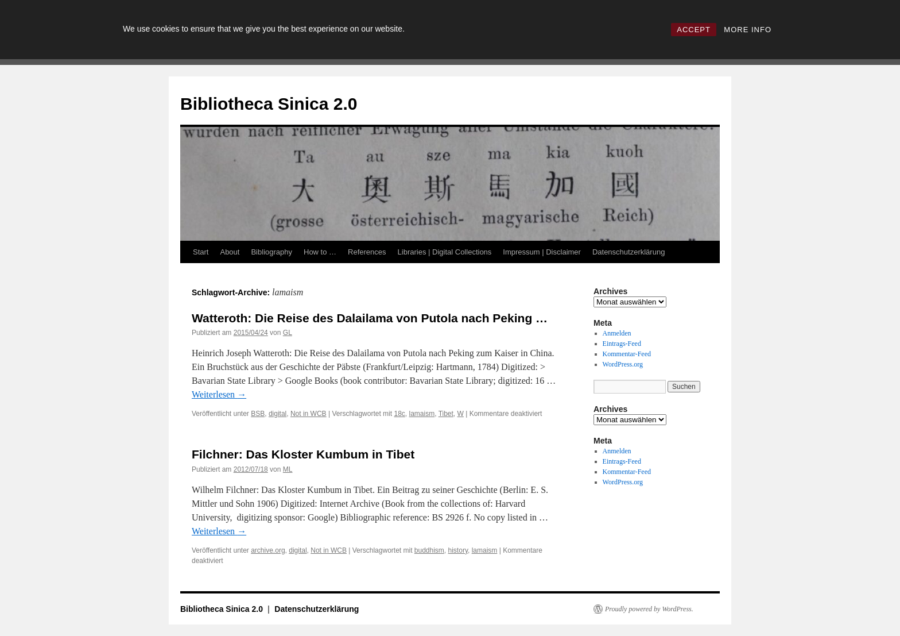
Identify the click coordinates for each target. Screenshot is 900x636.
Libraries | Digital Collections (445, 252)
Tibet (446, 414)
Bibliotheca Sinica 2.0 (268, 103)
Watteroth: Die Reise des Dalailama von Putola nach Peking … (370, 318)
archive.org (268, 550)
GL (287, 333)
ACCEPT (694, 29)
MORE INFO (747, 29)
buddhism (429, 550)
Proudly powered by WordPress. (649, 609)
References (367, 252)
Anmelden (617, 333)
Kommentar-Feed (627, 354)
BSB (258, 414)
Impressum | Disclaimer (542, 252)
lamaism (422, 414)
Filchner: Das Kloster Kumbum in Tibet (303, 454)
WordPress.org (623, 364)
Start (200, 252)
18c (399, 414)
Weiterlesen (219, 394)
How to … (320, 252)
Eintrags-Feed (622, 344)
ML (288, 469)
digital (277, 414)
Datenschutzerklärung (628, 252)
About (229, 252)
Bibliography (271, 252)
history (458, 550)
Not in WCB (308, 414)
